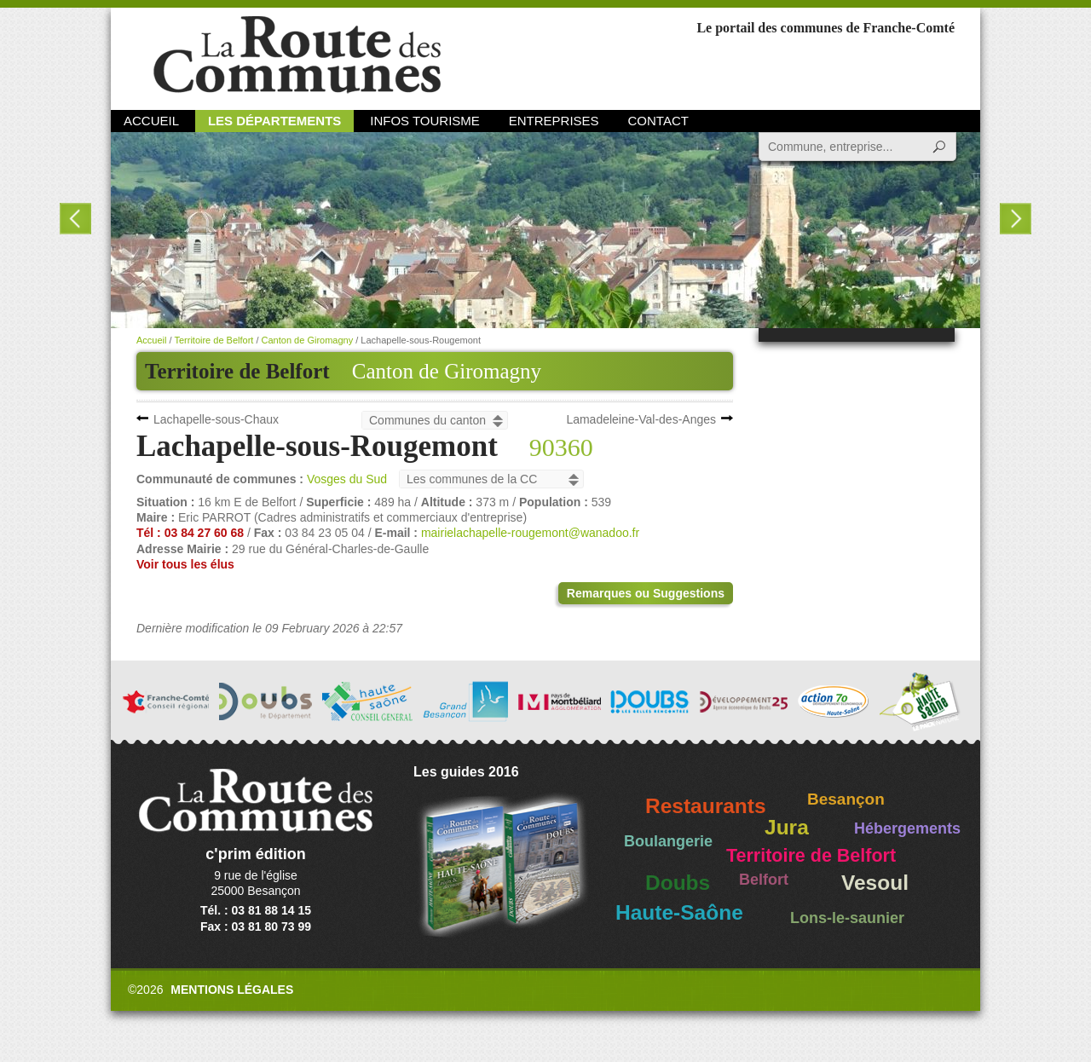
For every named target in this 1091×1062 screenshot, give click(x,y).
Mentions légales (231, 989)
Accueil (151, 120)
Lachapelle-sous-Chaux (216, 419)
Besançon (846, 799)
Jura (787, 827)
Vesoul (875, 882)
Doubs (677, 882)
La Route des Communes (297, 55)
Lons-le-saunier (847, 917)
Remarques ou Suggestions (645, 593)
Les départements (274, 120)
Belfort (763, 879)
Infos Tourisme (425, 120)
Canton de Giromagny (446, 371)
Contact (658, 120)
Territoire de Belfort (213, 340)
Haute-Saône (679, 912)
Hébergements (907, 828)
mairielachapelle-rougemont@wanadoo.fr (530, 533)
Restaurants (705, 805)
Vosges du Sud (347, 479)
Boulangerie (668, 841)
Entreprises (554, 120)
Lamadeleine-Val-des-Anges (641, 419)
